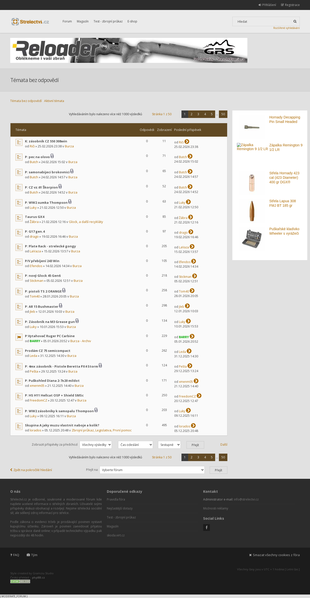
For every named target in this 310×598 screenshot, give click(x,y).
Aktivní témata (54, 101)
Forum (67, 21)
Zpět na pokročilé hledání (31, 470)
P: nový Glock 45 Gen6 (42, 275)
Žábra (34, 221)
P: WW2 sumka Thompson (46, 202)
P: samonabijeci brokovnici (47, 172)
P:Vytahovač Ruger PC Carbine (50, 336)
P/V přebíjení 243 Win (42, 261)
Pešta (34, 371)
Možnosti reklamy (215, 508)
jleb (32, 311)
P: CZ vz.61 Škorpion (41, 187)
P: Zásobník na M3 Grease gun (50, 321)
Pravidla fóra (116, 499)
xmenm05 (37, 385)
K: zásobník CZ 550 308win (46, 141)
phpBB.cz (38, 577)
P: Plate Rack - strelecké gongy (50, 246)
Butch (34, 162)
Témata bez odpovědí (26, 101)
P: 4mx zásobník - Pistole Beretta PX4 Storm (61, 366)
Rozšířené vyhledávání (286, 28)
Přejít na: (92, 470)
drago (34, 236)
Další (223, 444)
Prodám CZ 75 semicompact (47, 350)
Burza (69, 146)
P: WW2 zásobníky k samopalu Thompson (59, 411)
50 (223, 114)
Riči (32, 146)
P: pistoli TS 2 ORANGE (43, 291)
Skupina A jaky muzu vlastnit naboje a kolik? (62, 425)
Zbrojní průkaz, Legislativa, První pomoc (102, 430)
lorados (35, 430)
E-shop (132, 21)
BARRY (35, 341)
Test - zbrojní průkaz (108, 21)
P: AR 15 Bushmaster (41, 306)
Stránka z (161, 114)
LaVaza (35, 251)
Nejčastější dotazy (120, 508)
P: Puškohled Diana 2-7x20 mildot (52, 380)
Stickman (36, 280)
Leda (33, 355)
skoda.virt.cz (116, 535)
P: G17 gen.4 (35, 231)
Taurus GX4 (34, 216)
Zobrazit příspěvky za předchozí (72, 444)
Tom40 (35, 296)
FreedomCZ (38, 400)
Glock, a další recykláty (86, 221)
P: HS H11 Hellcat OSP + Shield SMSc (54, 395)
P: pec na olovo (37, 157)
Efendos (36, 266)
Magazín (83, 21)
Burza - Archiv (80, 341)
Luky (33, 207)
